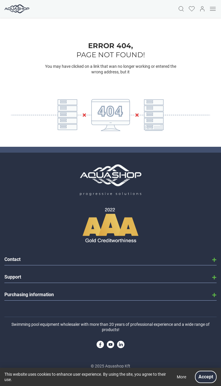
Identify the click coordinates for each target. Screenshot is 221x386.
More (181, 377)
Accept (205, 377)
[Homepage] (16, 9)
